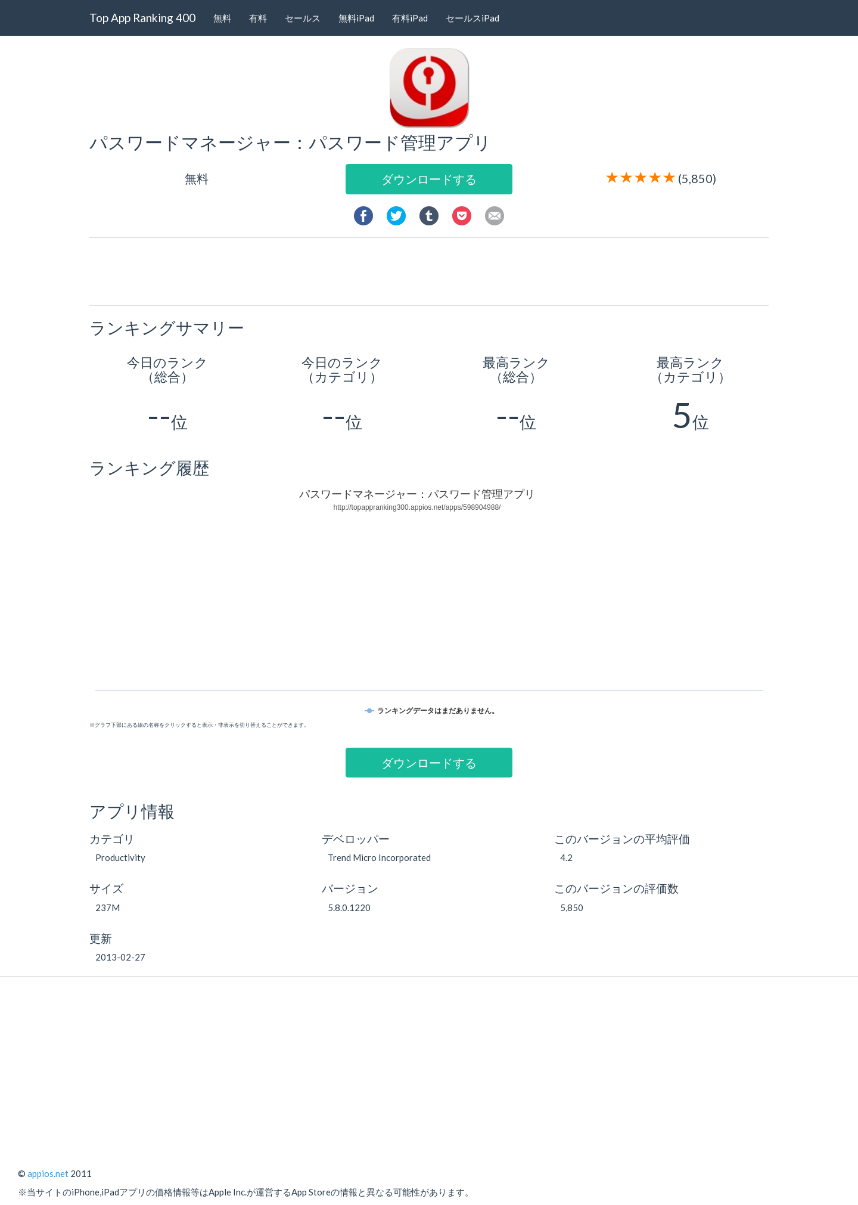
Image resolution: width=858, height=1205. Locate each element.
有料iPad (410, 18)
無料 (222, 18)
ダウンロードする (429, 179)
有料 (258, 18)
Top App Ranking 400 (142, 17)
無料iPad (356, 18)
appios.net (48, 1173)
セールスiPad (472, 18)
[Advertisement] (434, 271)
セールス (303, 18)
